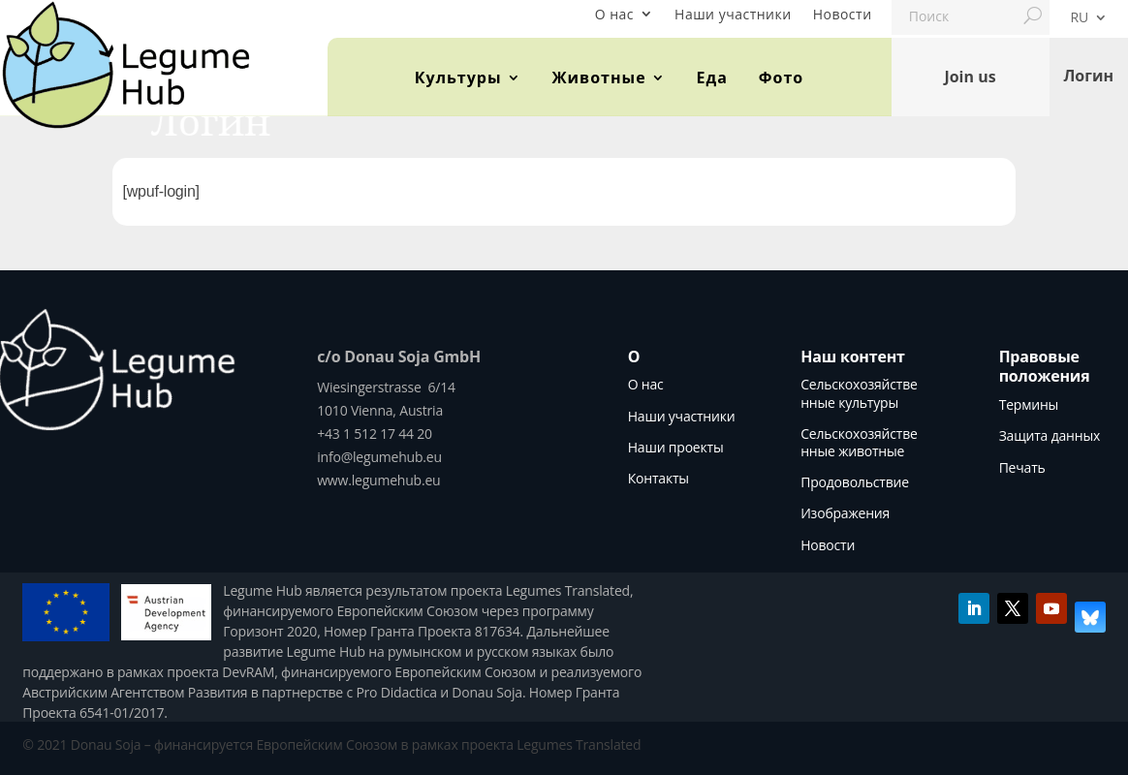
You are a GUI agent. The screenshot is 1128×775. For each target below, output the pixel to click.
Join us (969, 76)
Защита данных (1049, 435)
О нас (614, 14)
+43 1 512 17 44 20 (374, 433)
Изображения (845, 513)
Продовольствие (854, 482)
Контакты (658, 478)
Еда (712, 77)
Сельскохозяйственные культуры (858, 393)
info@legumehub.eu (379, 457)
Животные (599, 77)
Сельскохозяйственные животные (858, 442)
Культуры (458, 77)
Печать (1022, 467)
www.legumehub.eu (378, 480)
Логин (1088, 76)
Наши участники (733, 14)
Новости (842, 14)
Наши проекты (676, 447)
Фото (781, 77)
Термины (1029, 404)
